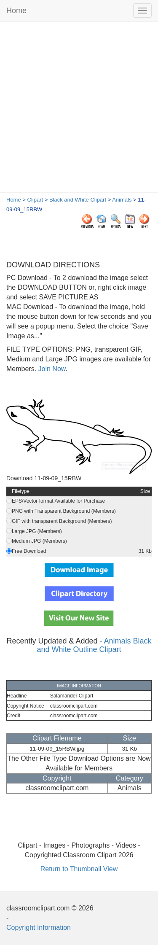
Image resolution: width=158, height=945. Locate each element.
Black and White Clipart (77, 200)
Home (16, 10)
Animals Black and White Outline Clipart (94, 645)
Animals (121, 200)
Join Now (50, 368)
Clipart (35, 200)
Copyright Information (38, 927)
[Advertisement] (79, 109)
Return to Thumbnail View (79, 868)
